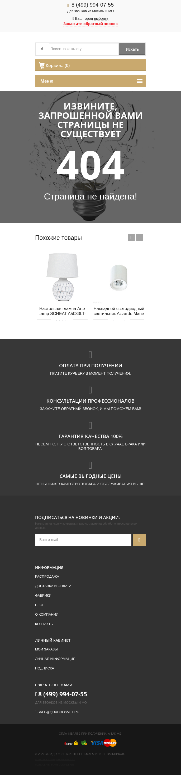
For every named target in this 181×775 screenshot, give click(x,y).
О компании (46, 614)
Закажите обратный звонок (90, 23)
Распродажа (47, 576)
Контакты (44, 624)
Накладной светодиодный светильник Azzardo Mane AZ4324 (118, 311)
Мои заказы (46, 649)
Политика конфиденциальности (55, 759)
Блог (39, 605)
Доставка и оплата (53, 586)
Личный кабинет (52, 640)
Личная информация (55, 659)
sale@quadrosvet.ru (58, 712)
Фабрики (43, 595)
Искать (132, 49)
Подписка (44, 668)
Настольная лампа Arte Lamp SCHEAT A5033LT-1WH (62, 311)
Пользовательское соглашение (54, 765)
